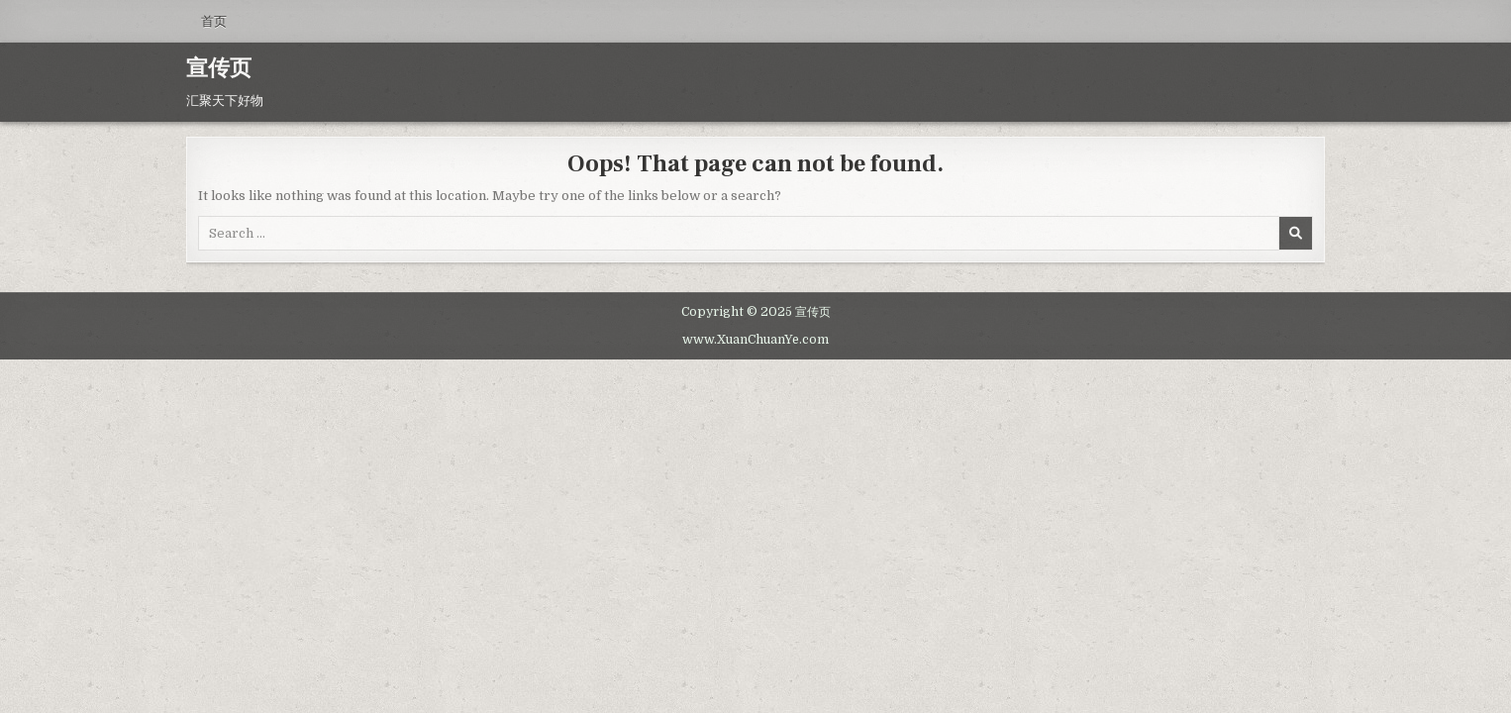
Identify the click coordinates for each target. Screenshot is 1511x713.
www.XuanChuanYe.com (755, 340)
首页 (214, 21)
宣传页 (219, 68)
